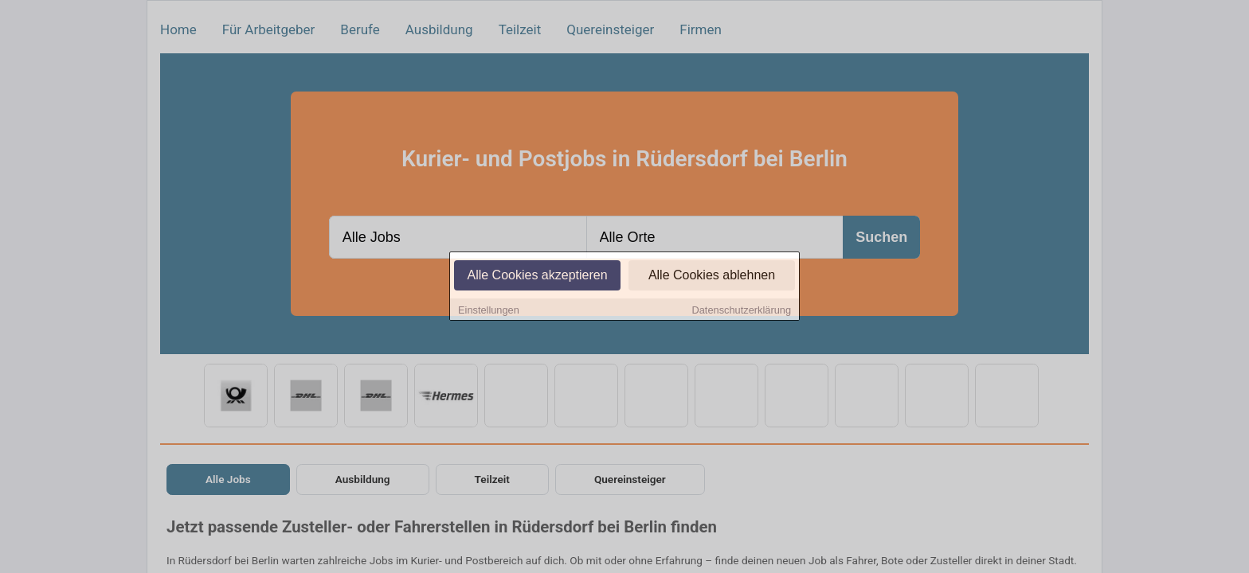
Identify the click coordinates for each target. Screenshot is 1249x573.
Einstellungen (488, 311)
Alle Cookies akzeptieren (537, 276)
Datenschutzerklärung (741, 311)
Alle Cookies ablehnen (711, 276)
